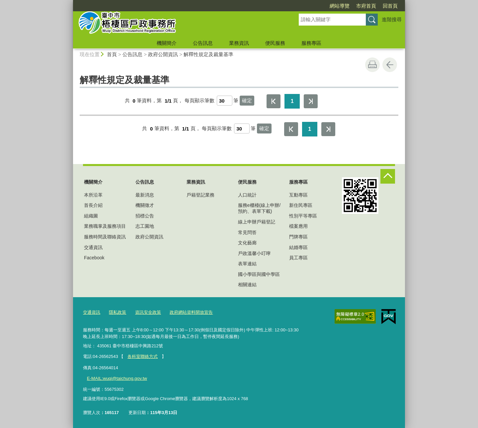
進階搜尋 (392, 19)
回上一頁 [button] (389, 64)
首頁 (112, 54)
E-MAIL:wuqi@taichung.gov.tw (116, 377)
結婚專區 (298, 247)
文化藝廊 (247, 242)
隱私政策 (117, 312)
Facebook (94, 257)
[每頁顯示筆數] (224, 101)
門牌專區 (298, 236)
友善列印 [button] (372, 64)
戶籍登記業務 (200, 195)
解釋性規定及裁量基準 (208, 54)
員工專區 (298, 257)
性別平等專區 (303, 215)
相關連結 (247, 284)
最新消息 (144, 195)
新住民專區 (300, 205)
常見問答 (247, 232)
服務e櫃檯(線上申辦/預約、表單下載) (259, 208)
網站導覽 (340, 6)
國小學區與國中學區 (259, 274)
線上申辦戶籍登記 (256, 221)
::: (70, 3)
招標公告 (144, 215)
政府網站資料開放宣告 (191, 312)
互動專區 (298, 195)
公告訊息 (203, 43)
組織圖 (91, 215)
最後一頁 (311, 101)
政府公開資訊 (163, 54)
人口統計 (247, 195)
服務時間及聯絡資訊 (105, 236)
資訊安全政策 (148, 312)
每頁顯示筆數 (199, 101)
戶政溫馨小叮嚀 (254, 253)
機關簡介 (167, 43)
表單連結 (247, 263)
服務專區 (311, 43)
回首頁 (390, 6)
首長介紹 (93, 205)
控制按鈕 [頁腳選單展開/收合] (387, 176)
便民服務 (275, 43)
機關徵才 (144, 205)
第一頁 (273, 101)
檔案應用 (298, 226)
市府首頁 (366, 6)
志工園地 (144, 226)
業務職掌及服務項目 (105, 226)
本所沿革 (93, 195)
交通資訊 (93, 247)
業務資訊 (239, 43)
